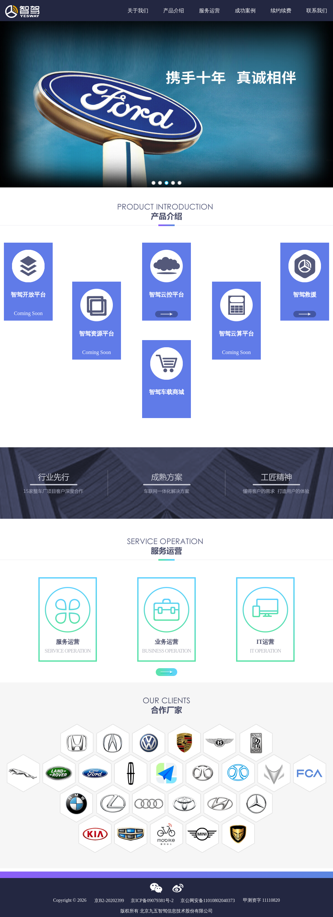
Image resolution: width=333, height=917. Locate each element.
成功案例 (245, 10)
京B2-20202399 (109, 900)
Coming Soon (28, 303)
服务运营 (209, 10)
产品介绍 (173, 10)
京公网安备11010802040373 (207, 900)
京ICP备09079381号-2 (152, 900)
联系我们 (316, 10)
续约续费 (281, 10)
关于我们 (137, 10)
